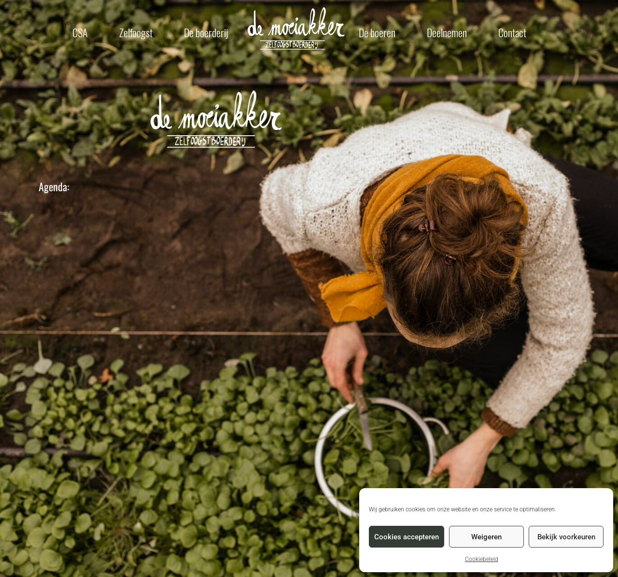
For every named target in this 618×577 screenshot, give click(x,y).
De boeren (377, 32)
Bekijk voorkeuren (566, 537)
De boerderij (206, 32)
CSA (80, 32)
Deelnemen (447, 32)
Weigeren (486, 537)
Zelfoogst (136, 32)
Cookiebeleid (481, 559)
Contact (512, 32)
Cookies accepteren (406, 537)
